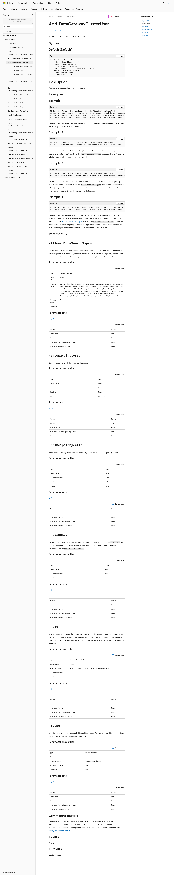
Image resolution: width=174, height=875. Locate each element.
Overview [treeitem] (7, 31)
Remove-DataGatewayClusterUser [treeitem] (19, 143)
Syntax (145, 21)
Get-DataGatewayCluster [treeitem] (16, 70)
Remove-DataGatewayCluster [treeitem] (18, 119)
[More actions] (123, 16)
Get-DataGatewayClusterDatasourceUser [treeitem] (20, 89)
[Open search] (163, 3)
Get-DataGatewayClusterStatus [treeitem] (18, 95)
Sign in (169, 3)
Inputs (145, 32)
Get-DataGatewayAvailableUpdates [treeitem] (20, 66)
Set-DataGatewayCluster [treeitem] (16, 154)
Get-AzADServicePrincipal (72, 221)
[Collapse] (32, 15)
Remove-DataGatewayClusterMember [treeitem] (18, 138)
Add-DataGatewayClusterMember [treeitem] (19, 58)
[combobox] (18, 21)
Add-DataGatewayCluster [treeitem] (16, 47)
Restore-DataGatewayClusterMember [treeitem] (18, 148)
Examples (146, 27)
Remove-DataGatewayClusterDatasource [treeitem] (19, 124)
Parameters (147, 30)
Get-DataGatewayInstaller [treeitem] (17, 103)
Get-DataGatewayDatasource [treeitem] (18, 99)
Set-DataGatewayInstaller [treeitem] (16, 162)
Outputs (146, 35)
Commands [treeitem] (12, 43)
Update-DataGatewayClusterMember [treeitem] (18, 171)
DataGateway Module (62, 31)
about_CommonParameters (59, 830)
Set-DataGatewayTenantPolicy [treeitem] (18, 166)
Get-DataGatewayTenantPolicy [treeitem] (18, 111)
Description (146, 24)
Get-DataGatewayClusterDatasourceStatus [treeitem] (20, 81)
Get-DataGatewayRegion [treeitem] (16, 107)
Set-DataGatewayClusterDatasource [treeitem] (20, 158)
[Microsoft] (4, 3)
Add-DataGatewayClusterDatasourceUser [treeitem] (20, 52)
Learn (51, 16)
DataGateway (70, 16)
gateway (59, 16)
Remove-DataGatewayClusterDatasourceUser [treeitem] (20, 131)
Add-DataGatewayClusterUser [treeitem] (18, 62)
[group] (87, 114)
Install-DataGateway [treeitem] (15, 115)
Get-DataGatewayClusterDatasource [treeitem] (20, 74)
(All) (51, 318)
